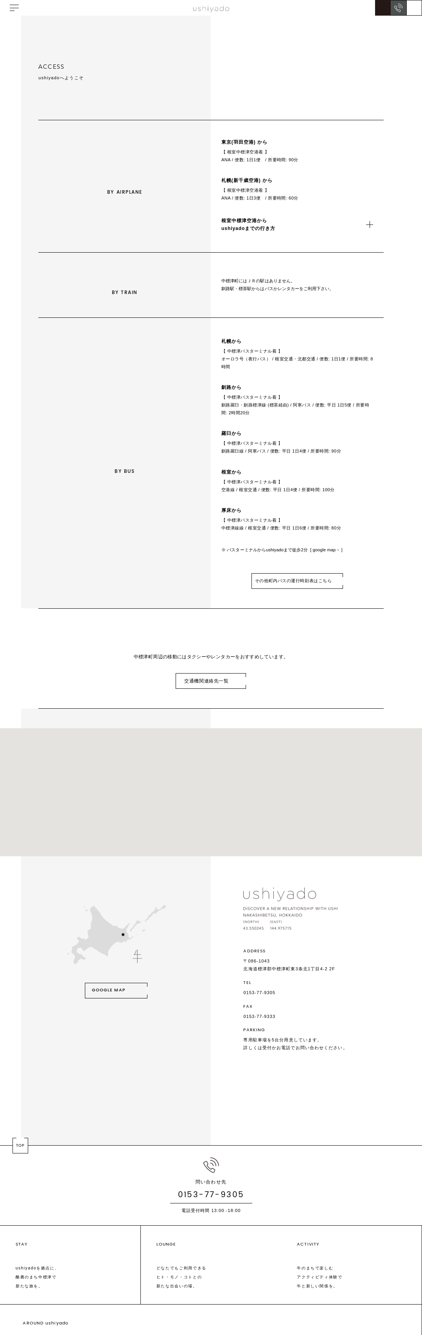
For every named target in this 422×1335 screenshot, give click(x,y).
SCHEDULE (25, 1315)
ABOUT (53, 1315)
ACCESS (100, 1315)
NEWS (75, 1315)
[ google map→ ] (326, 564)
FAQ (121, 1315)
